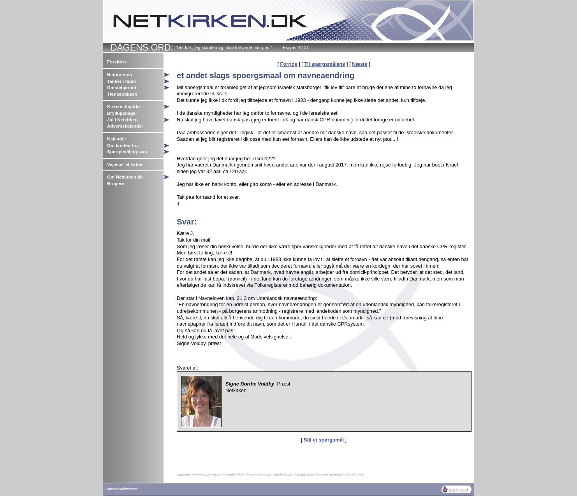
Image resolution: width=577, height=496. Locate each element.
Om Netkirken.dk (125, 177)
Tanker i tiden (121, 81)
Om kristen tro (122, 145)
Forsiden (116, 62)
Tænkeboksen (122, 94)
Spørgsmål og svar (127, 151)
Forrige (288, 64)
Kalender (116, 139)
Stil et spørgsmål (324, 440)
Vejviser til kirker (125, 164)
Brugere (115, 183)
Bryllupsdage (121, 113)
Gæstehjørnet (121, 87)
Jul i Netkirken (122, 119)
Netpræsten (119, 74)
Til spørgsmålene (324, 64)
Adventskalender (125, 126)
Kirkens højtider (124, 106)
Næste (359, 64)
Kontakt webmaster (122, 489)
